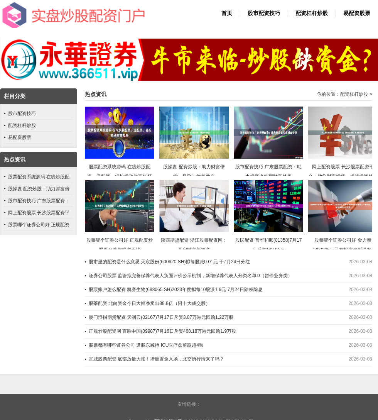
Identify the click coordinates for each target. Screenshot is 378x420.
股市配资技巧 (264, 13)
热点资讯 (95, 94)
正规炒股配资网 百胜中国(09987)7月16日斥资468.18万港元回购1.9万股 (162, 331)
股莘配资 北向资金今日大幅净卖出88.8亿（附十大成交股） (149, 303)
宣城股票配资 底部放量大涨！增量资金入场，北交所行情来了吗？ (156, 359)
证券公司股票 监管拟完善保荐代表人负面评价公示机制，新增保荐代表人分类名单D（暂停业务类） (190, 275)
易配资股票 (356, 13)
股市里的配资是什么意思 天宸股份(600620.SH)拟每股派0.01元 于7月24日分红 (169, 261)
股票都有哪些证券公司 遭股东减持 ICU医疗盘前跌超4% (146, 345)
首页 (226, 13)
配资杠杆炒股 (311, 13)
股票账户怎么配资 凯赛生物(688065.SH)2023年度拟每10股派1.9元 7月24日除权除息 (176, 289)
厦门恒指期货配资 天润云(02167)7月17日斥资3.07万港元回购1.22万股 (161, 317)
